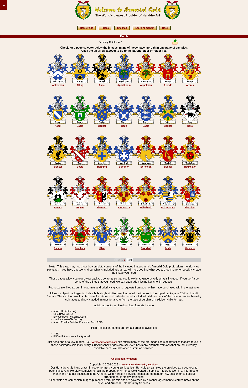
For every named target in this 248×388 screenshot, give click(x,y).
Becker (58, 166)
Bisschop (190, 207)
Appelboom (124, 85)
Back (165, 28)
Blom (124, 248)
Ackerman (58, 85)
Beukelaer (190, 166)
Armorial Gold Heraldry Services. (139, 364)
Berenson (146, 166)
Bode (168, 248)
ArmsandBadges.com (104, 342)
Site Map (122, 28)
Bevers (58, 207)
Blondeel (146, 248)
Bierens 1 (102, 207)
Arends (168, 85)
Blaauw (58, 248)
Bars (190, 126)
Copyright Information (124, 358)
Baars (80, 126)
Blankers (80, 248)
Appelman (146, 85)
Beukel (168, 166)
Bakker (168, 126)
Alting (80, 85)
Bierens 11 (124, 207)
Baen (124, 126)
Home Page (86, 28)
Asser (58, 126)
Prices (105, 28)
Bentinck (124, 166)
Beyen (80, 207)
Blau (102, 248)
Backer (102, 126)
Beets (80, 166)
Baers (146, 126)
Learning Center (144, 28)
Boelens (190, 248)
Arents (190, 85)
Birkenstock (168, 207)
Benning (102, 166)
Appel (102, 85)
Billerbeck (146, 207)
